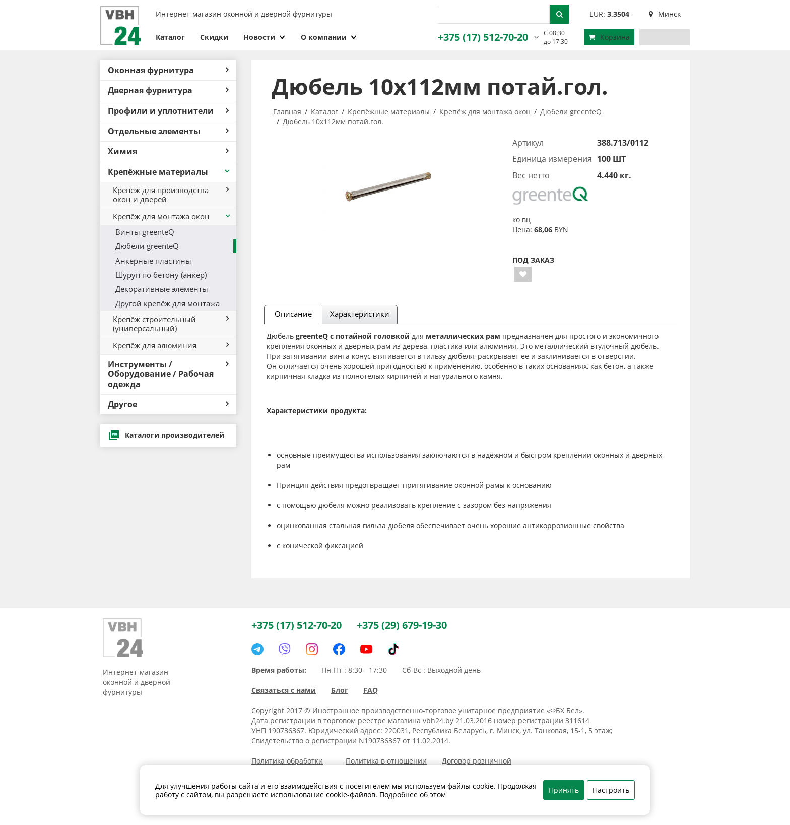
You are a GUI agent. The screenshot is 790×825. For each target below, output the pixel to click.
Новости (264, 37)
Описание (293, 314)
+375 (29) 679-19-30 (402, 625)
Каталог (170, 37)
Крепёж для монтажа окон (172, 216)
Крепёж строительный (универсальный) (171, 323)
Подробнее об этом (412, 794)
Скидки (214, 37)
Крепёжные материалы (169, 171)
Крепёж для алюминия (171, 345)
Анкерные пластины (153, 261)
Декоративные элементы (161, 289)
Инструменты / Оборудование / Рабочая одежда (168, 374)
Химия (168, 151)
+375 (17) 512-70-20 (483, 37)
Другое (168, 404)
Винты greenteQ (144, 232)
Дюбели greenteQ (147, 246)
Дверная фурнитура (168, 90)
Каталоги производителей (166, 435)
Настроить (610, 790)
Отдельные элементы (168, 131)
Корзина (609, 37)
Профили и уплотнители (168, 110)
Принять (564, 790)
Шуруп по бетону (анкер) (161, 275)
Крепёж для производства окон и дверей (171, 194)
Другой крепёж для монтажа (167, 303)
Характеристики (359, 314)
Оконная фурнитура (168, 70)
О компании (329, 37)
